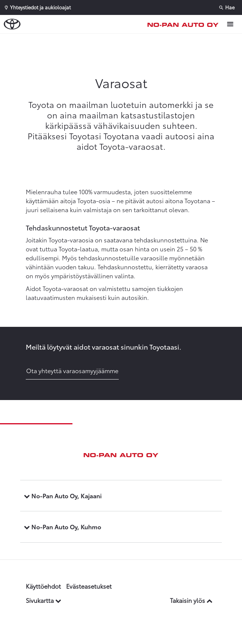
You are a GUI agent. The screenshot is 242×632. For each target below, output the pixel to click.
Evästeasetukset (89, 586)
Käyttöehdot (43, 586)
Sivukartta (43, 600)
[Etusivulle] (185, 24)
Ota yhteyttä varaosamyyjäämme (72, 370)
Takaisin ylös (191, 600)
